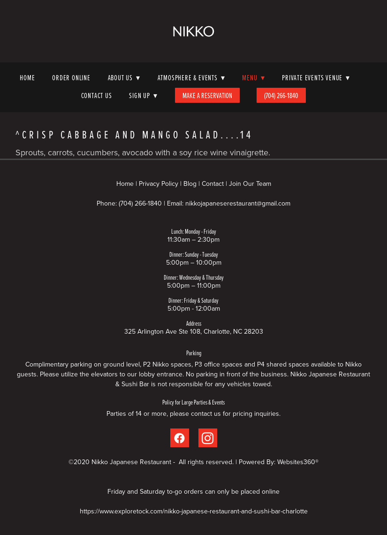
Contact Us (96, 95)
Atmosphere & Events (191, 77)
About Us (124, 77)
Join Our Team (250, 183)
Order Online (71, 77)
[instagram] (207, 437)
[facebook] (179, 437)
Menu (253, 77)
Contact (213, 183)
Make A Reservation (207, 95)
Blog (190, 183)
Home (27, 77)
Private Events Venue (316, 77)
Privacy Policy (158, 183)
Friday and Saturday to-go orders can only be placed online (193, 491)
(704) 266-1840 (281, 95)
